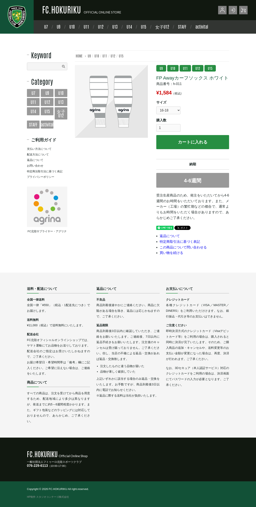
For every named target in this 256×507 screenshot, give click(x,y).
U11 (86, 26)
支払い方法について (39, 148)
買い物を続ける (171, 253)
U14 (129, 26)
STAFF (182, 26)
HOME (79, 56)
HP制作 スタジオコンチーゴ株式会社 (48, 496)
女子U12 (162, 26)
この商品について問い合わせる (183, 247)
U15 (143, 26)
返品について (170, 236)
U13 (115, 26)
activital (201, 26)
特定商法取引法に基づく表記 (44, 171)
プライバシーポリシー (40, 176)
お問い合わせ (35, 165)
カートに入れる (192, 142)
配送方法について (38, 154)
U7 (46, 26)
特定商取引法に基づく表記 (180, 241)
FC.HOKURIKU (61, 9)
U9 (58, 26)
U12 (100, 26)
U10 (72, 26)
